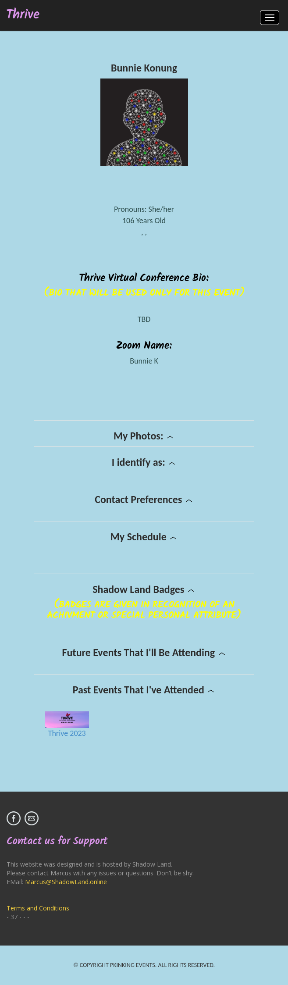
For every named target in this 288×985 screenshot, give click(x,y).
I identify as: (144, 462)
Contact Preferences (144, 499)
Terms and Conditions (38, 908)
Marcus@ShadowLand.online (66, 882)
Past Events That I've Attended (144, 689)
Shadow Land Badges (144, 589)
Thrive (23, 15)
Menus (269, 17)
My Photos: (144, 435)
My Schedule (144, 536)
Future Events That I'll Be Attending (144, 652)
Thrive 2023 (67, 733)
